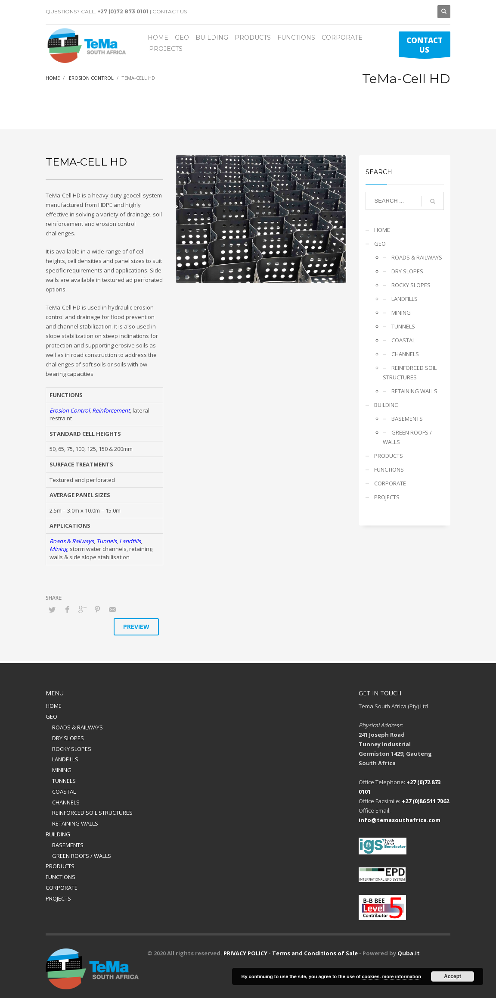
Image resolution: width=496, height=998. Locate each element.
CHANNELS (405, 354)
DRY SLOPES (407, 271)
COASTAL (403, 340)
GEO (380, 243)
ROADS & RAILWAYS (416, 257)
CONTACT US (169, 11)
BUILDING (386, 405)
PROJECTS (387, 497)
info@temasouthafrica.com (399, 820)
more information (401, 976)
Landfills (130, 541)
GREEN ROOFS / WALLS (407, 437)
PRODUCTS (388, 456)
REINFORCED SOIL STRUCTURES (410, 372)
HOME (382, 230)
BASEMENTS (407, 418)
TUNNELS (403, 326)
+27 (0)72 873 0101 (123, 11)
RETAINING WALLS (414, 391)
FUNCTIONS (389, 469)
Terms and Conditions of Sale (315, 953)
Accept (452, 976)
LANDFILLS (404, 299)
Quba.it (408, 953)
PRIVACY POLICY (245, 953)
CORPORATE (390, 483)
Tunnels (106, 541)
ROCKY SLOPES (411, 285)
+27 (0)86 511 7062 (425, 801)
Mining (58, 549)
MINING (401, 312)
